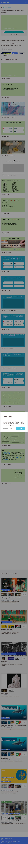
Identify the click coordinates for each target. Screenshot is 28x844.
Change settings (7, 428)
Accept (21, 428)
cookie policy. (10, 425)
